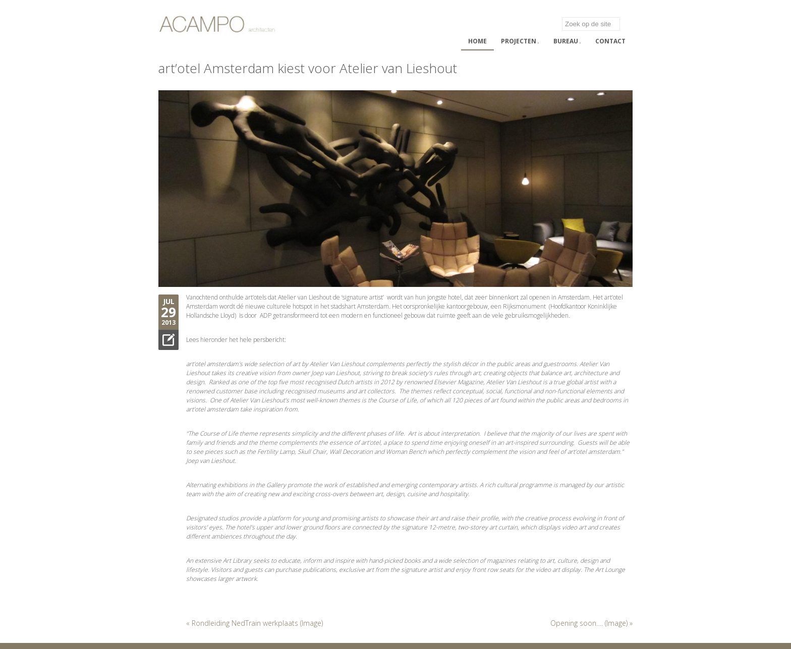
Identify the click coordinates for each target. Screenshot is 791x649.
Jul (169, 301)
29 (168, 312)
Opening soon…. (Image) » (591, 623)
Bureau (567, 41)
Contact (610, 41)
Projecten (520, 41)
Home (477, 41)
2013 (168, 322)
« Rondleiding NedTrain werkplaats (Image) (254, 623)
